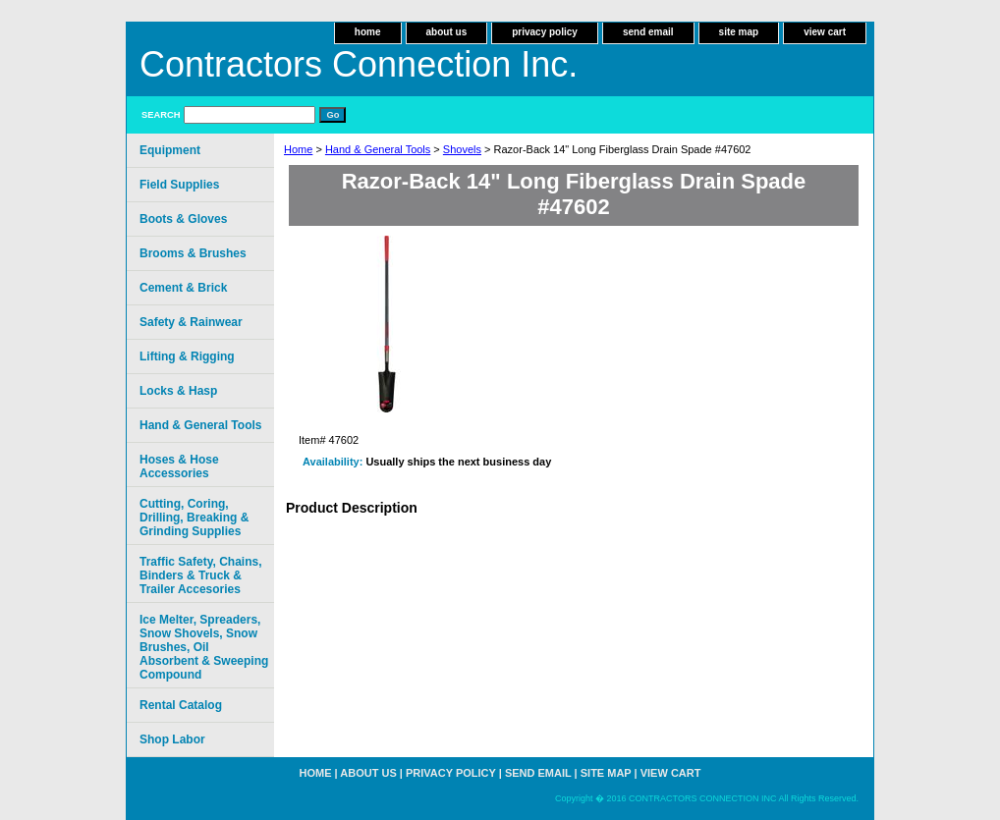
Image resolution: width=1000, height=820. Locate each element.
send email (648, 32)
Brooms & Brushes (193, 253)
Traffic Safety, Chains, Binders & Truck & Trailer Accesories (200, 575)
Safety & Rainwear (191, 322)
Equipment (169, 150)
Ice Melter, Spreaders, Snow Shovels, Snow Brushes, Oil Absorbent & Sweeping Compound (203, 647)
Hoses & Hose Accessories (179, 466)
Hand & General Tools (377, 149)
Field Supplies (179, 184)
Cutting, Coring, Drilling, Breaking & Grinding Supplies (194, 517)
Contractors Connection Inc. (358, 64)
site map (739, 32)
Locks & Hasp (178, 391)
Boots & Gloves (183, 219)
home (368, 32)
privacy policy (545, 32)
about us (447, 32)
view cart (825, 32)
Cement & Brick (183, 288)
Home (298, 149)
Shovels (462, 149)
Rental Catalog (180, 705)
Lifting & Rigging (187, 356)
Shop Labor (172, 739)
